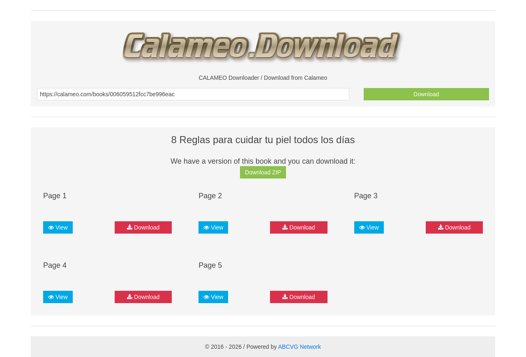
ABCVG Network (299, 346)
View (58, 227)
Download (426, 94)
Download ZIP (263, 172)
